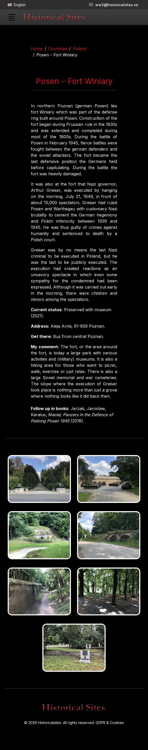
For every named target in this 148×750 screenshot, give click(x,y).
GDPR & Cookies (110, 722)
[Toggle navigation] (11, 17)
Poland (79, 48)
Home (37, 48)
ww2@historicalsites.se (113, 4)
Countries (57, 48)
